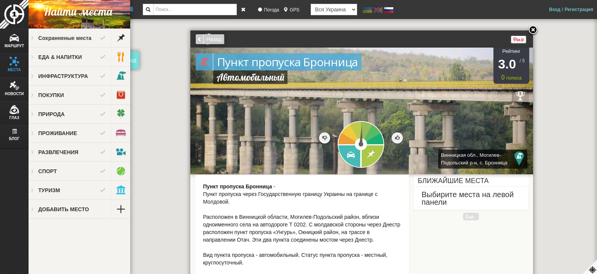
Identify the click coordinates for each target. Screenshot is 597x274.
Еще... (474, 216)
